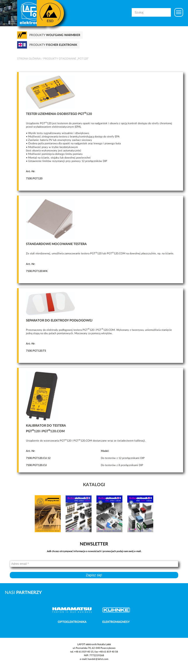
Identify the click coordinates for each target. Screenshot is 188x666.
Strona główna (29, 58)
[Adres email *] (94, 564)
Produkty (54, 35)
